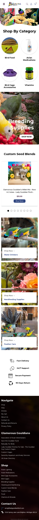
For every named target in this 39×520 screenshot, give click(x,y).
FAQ (2, 408)
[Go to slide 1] (8, 211)
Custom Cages (6, 452)
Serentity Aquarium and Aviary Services (15, 455)
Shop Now (27, 137)
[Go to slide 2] (11, 211)
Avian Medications (29, 59)
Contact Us (5, 420)
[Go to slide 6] (24, 211)
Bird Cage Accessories (10, 86)
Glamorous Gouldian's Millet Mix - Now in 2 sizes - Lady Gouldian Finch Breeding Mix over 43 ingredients (19, 191)
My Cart (4, 414)
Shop (3, 405)
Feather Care (10, 344)
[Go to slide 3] (14, 211)
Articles (4, 411)
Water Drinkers (11, 255)
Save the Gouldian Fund (10, 441)
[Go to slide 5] (21, 211)
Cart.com (26, 519)
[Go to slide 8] (31, 211)
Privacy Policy (6, 426)
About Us (4, 417)
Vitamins (29, 85)
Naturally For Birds (7, 444)
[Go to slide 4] (18, 211)
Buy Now (19, 201)
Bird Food (10, 58)
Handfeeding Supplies (14, 299)
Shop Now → (9, 251)
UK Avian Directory (8, 458)
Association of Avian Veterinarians (13, 438)
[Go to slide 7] (27, 211)
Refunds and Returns (9, 423)
